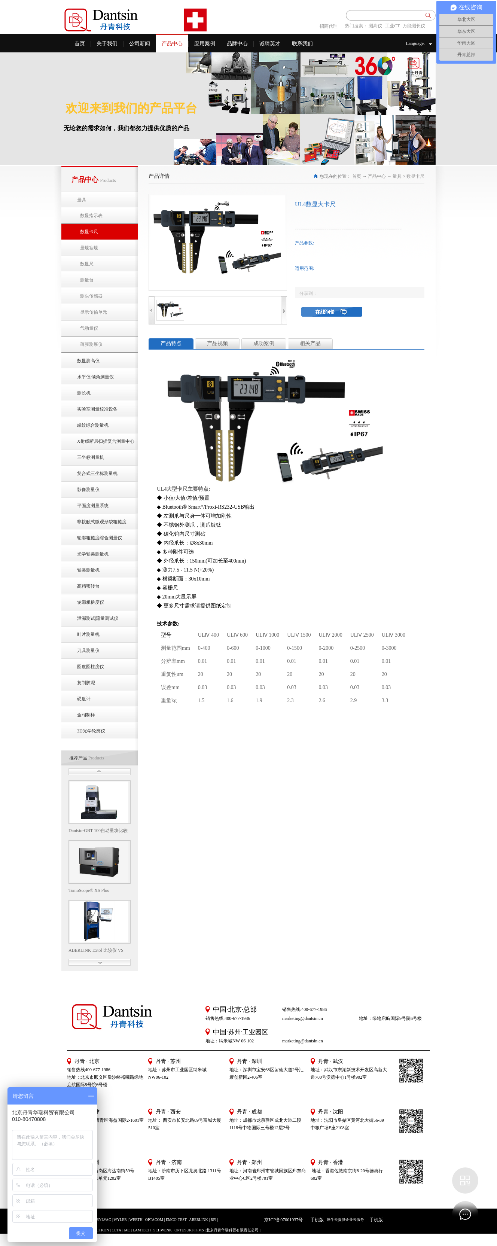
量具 (397, 176)
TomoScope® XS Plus (88, 890)
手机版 (316, 1219)
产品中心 (377, 176)
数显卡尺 (415, 176)
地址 (315, 1120)
